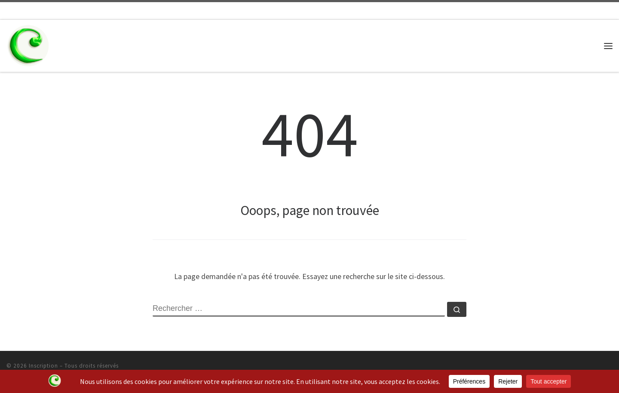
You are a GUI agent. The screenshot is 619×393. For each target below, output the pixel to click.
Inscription (43, 365)
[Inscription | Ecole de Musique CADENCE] (27, 44)
